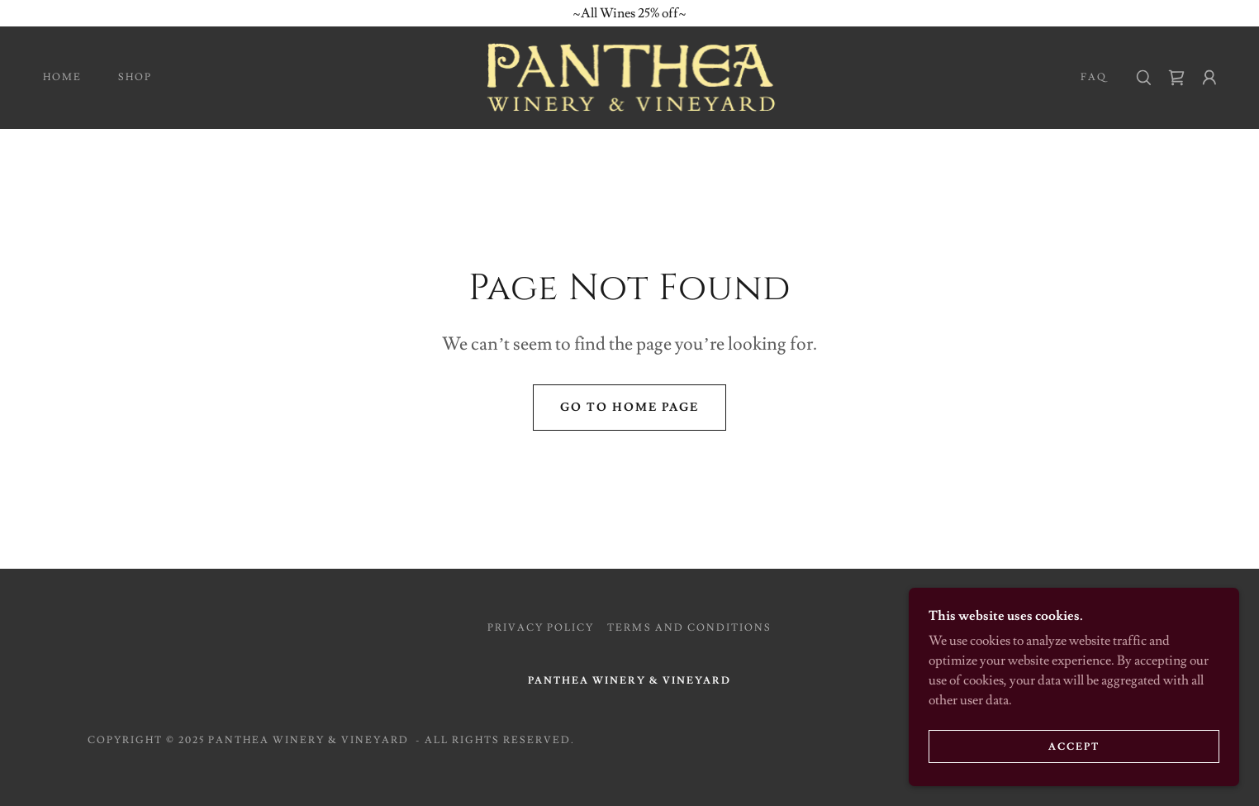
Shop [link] (135, 77)
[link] (630, 74)
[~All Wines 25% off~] (629, 13)
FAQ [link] (1094, 77)
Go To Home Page (629, 407)
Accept (1074, 747)
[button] (1209, 77)
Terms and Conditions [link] (689, 628)
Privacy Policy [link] (540, 628)
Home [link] (62, 77)
